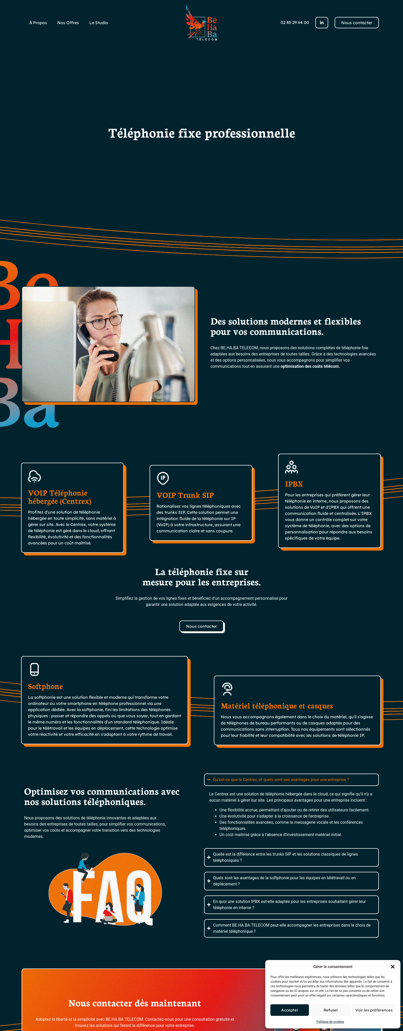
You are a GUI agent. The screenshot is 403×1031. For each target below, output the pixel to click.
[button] (392, 966)
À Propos (38, 22)
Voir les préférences (373, 1010)
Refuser (331, 1010)
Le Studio (98, 22)
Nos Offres (68, 22)
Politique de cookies (330, 1022)
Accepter (289, 1010)
